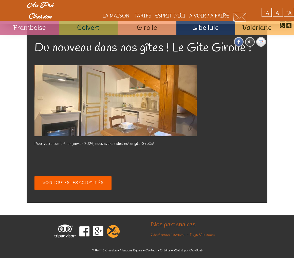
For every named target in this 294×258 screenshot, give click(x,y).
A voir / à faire (200, 6)
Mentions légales (131, 250)
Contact (151, 250)
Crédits (165, 250)
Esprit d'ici (154, 6)
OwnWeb (196, 250)
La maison (97, 6)
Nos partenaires (173, 224)
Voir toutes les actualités (73, 183)
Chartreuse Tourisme (168, 235)
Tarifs (125, 6)
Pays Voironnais (203, 235)
